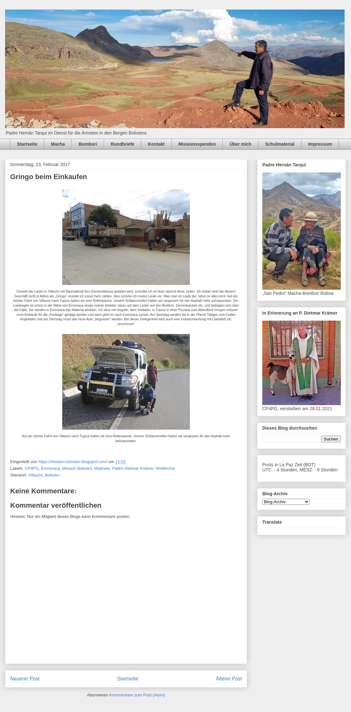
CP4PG (32, 468)
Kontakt (156, 144)
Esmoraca (50, 468)
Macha (58, 144)
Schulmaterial (280, 144)
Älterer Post (229, 678)
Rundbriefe (122, 144)
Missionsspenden (197, 144)
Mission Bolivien (77, 468)
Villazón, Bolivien (43, 475)
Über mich (240, 144)
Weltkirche (165, 468)
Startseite (27, 144)
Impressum (320, 144)
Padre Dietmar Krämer (132, 468)
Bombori (87, 144)
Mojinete (102, 468)
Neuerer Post (25, 678)
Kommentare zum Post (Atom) (137, 695)
